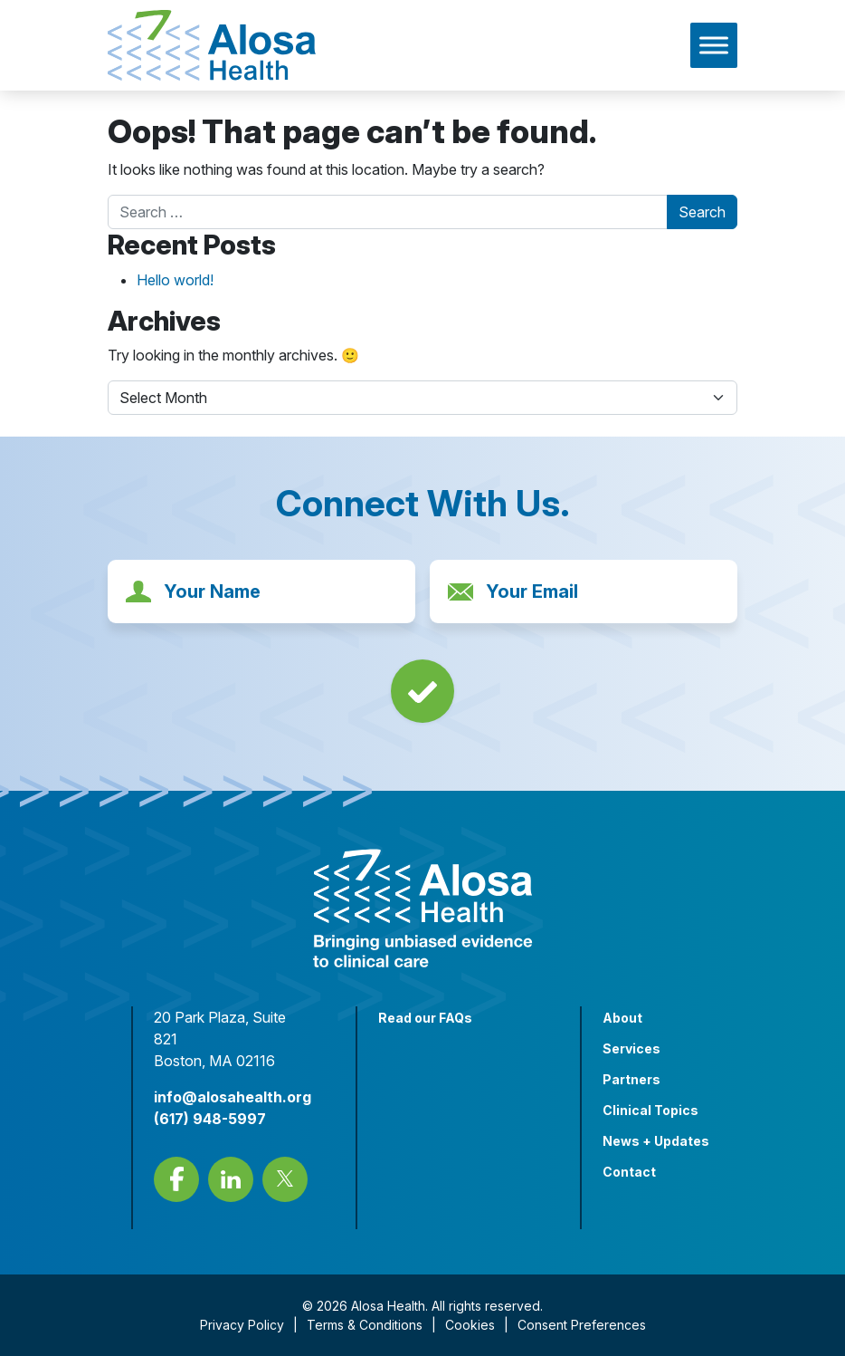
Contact (629, 1171)
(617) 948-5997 (210, 1119)
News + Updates (656, 1141)
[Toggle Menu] (713, 44)
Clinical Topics (650, 1110)
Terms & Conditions (364, 1324)
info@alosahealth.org (232, 1097)
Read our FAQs (425, 1017)
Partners (631, 1079)
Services (631, 1048)
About (622, 1017)
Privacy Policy (242, 1324)
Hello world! (175, 280)
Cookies (470, 1324)
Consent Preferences (581, 1324)
